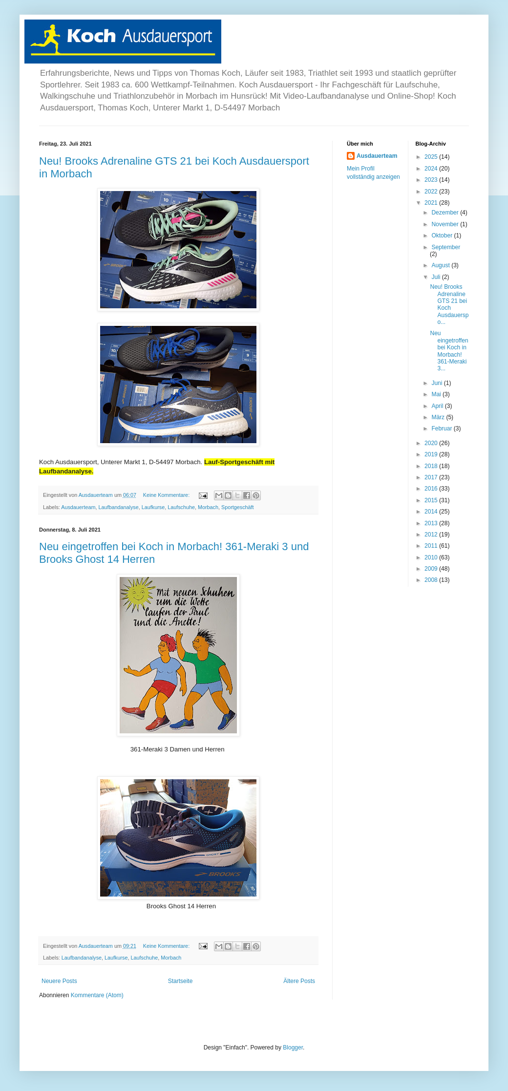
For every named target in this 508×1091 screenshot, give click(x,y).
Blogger (293, 1047)
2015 (431, 500)
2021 (431, 202)
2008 (431, 580)
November (445, 224)
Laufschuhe (181, 507)
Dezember (445, 212)
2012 (431, 534)
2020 (431, 443)
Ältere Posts (299, 981)
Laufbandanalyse (118, 507)
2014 (431, 511)
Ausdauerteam (78, 507)
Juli (436, 277)
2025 (431, 156)
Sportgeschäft (237, 507)
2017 (431, 477)
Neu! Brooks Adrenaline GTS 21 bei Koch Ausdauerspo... (449, 304)
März (438, 417)
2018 (431, 466)
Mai (437, 394)
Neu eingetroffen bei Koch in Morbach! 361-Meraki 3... (449, 351)
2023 (431, 179)
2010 (431, 557)
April (437, 406)
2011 (431, 545)
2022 (431, 191)
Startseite (180, 981)
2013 (431, 523)
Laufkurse (153, 507)
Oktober (442, 235)
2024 (431, 168)
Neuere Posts (59, 981)
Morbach (208, 507)
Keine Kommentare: (167, 495)
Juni (437, 383)
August (441, 265)
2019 (431, 454)
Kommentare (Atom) (97, 995)
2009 (431, 568)
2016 (431, 488)
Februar (442, 428)
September (445, 247)
